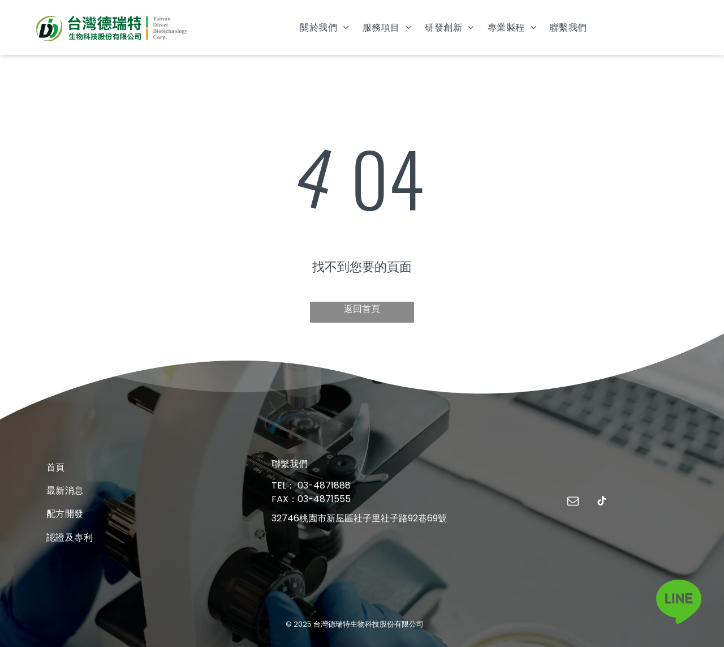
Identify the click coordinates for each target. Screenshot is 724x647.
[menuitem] (324, 27)
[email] (572, 502)
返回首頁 (362, 308)
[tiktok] (601, 502)
